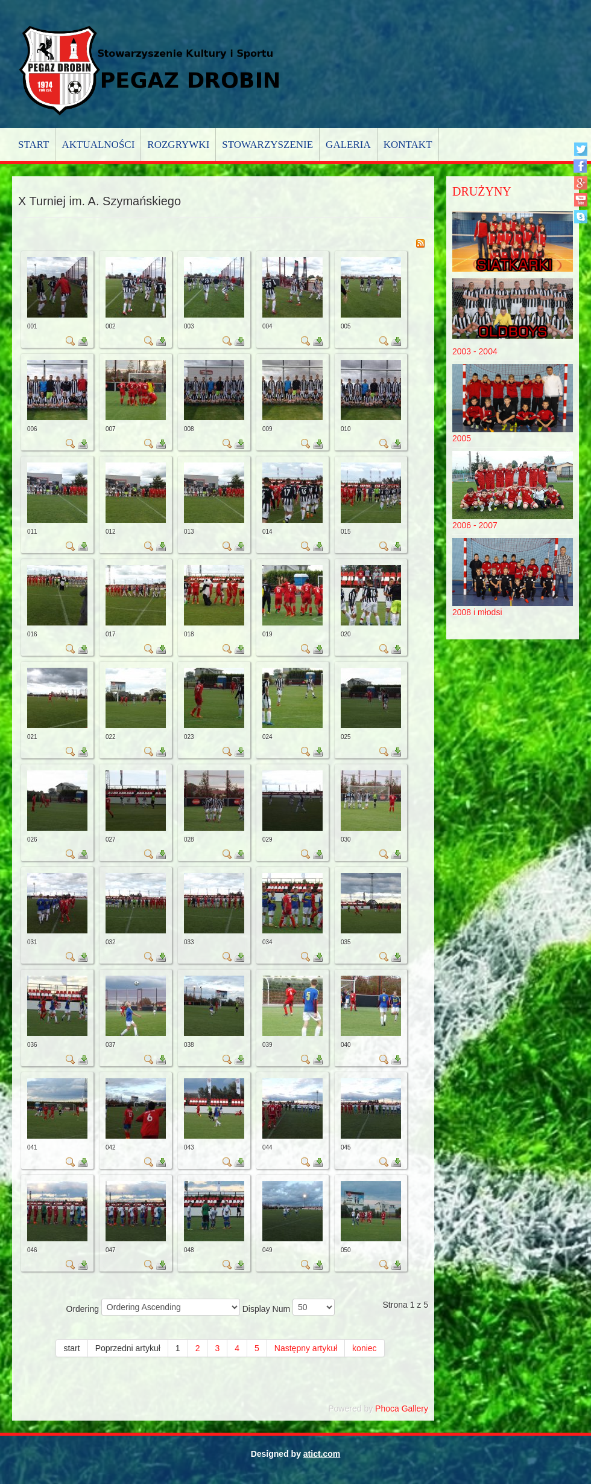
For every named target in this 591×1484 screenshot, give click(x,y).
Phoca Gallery (401, 1408)
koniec (364, 1348)
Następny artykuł (305, 1348)
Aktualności (98, 144)
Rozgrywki (178, 144)
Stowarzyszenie (267, 144)
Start (33, 144)
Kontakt (408, 144)
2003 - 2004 (475, 351)
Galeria (348, 144)
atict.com (321, 1454)
